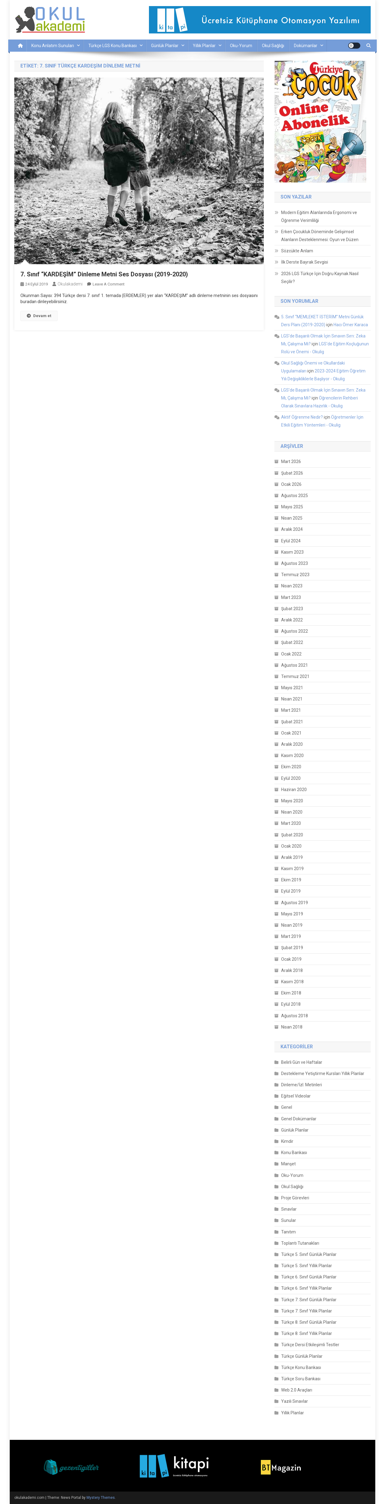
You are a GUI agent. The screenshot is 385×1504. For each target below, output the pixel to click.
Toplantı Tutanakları (300, 1243)
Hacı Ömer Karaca (351, 324)
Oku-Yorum (241, 45)
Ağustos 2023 (294, 563)
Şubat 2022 (292, 642)
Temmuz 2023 (295, 574)
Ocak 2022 (291, 654)
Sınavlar (289, 1209)
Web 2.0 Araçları (296, 1390)
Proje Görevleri (295, 1197)
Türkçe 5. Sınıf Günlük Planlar (309, 1254)
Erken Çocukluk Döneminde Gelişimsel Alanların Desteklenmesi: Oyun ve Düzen (320, 235)
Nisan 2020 (291, 812)
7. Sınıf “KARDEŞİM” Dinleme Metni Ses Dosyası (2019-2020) (104, 274)
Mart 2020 (291, 823)
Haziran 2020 (294, 789)
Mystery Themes (101, 1497)
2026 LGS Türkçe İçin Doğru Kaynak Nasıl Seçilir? (320, 277)
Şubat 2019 (292, 947)
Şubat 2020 (292, 834)
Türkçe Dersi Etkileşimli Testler (310, 1344)
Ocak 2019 (291, 959)
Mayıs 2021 (292, 687)
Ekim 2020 (291, 766)
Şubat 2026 (292, 473)
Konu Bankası (294, 1152)
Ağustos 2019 (294, 902)
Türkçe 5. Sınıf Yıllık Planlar (306, 1265)
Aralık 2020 (292, 744)
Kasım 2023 (292, 552)
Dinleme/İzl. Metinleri (301, 1084)
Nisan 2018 (291, 1027)
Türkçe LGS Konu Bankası (112, 45)
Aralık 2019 (292, 857)
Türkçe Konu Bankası (301, 1367)
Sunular (288, 1220)
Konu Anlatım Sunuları (52, 45)
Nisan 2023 (291, 585)
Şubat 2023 (292, 608)
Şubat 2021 (292, 721)
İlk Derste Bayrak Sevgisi (304, 262)
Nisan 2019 (291, 925)
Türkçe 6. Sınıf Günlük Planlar (309, 1276)
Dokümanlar (305, 45)
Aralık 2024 (292, 529)
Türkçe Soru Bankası (300, 1378)
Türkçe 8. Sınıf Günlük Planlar (309, 1322)
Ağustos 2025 (294, 495)
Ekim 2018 (291, 993)
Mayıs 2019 (292, 913)
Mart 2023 (291, 597)
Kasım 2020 (292, 755)
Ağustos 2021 (294, 665)
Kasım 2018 (292, 981)
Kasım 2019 (292, 868)
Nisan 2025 (291, 518)
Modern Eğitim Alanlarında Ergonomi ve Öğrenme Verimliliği (319, 216)
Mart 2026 (291, 461)
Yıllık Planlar (204, 45)
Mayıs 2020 (292, 800)
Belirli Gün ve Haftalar (301, 1062)
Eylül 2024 (291, 540)
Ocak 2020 (291, 846)
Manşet (288, 1163)
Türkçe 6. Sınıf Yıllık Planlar (306, 1288)
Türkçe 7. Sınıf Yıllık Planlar (306, 1311)
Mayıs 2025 (292, 506)
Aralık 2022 (292, 619)
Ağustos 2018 (294, 1015)
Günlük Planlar (164, 45)
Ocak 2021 (291, 733)
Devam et (39, 315)
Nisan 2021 (291, 699)
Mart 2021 (291, 710)
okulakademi (70, 284)
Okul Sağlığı (273, 45)
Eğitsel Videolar (296, 1096)
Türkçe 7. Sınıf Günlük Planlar (309, 1299)
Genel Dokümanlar (298, 1118)
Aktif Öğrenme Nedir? (302, 417)
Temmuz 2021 (295, 676)
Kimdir (287, 1141)
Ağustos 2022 (294, 631)
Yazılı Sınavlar (294, 1401)
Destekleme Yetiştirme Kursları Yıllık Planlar (322, 1073)
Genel (286, 1107)
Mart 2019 (291, 936)
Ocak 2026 (291, 484)
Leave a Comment (109, 284)
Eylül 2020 (291, 778)
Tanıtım (288, 1231)
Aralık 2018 (292, 970)
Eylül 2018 (291, 1004)
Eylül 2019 (291, 891)
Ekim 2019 (291, 879)
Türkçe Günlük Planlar (302, 1356)
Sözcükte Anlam (297, 250)
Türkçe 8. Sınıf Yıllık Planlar (306, 1333)
